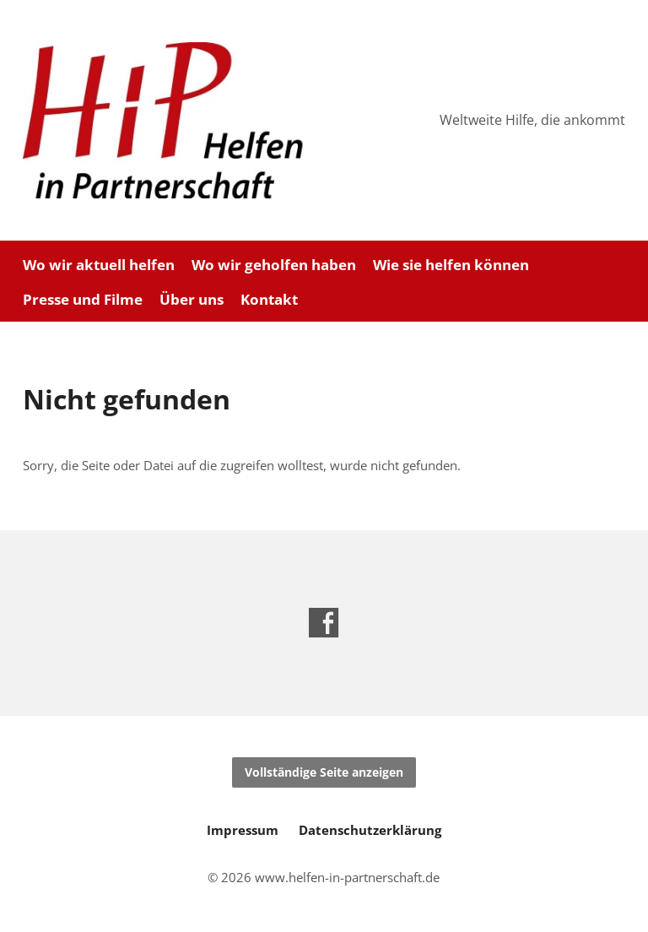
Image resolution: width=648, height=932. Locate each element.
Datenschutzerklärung (370, 829)
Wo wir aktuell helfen (99, 265)
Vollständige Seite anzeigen (324, 772)
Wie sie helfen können (451, 265)
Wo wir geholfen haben (274, 265)
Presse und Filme (83, 300)
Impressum (242, 829)
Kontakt (269, 300)
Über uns (191, 300)
